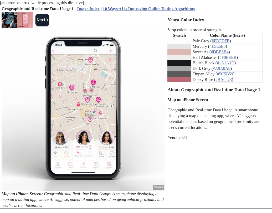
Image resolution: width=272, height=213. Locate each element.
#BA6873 (223, 79)
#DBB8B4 (220, 52)
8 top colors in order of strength (194, 30)
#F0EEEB (228, 57)
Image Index (88, 9)
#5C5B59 (225, 74)
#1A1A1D (225, 63)
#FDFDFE (221, 41)
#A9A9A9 (221, 68)
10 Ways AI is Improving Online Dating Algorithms (149, 9)
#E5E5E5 (217, 46)
